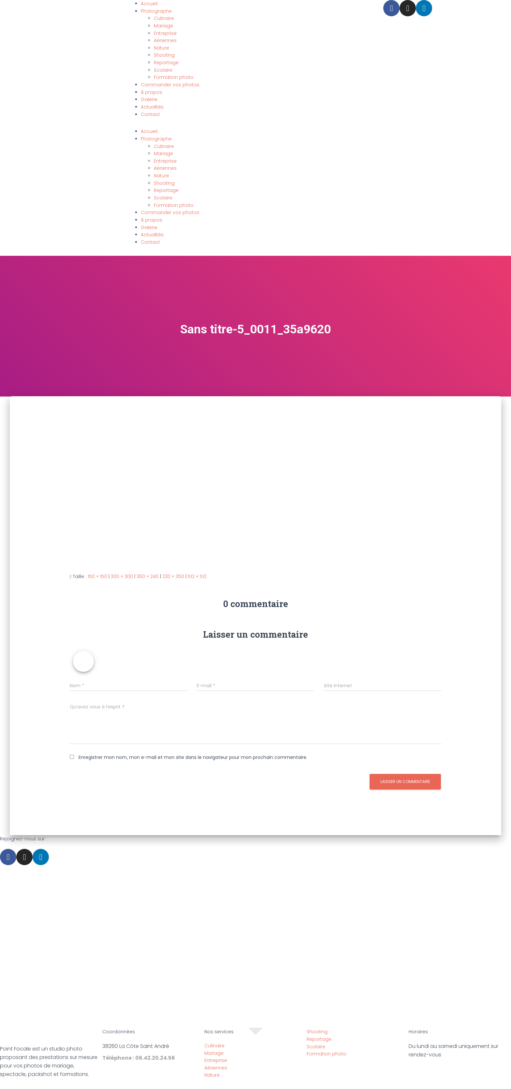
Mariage (163, 25)
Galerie (149, 99)
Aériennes (165, 40)
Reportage (166, 62)
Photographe (156, 11)
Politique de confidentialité (282, 1085)
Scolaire (163, 70)
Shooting (164, 55)
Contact (150, 114)
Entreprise (165, 33)
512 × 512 (197, 576)
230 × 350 (173, 576)
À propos (151, 92)
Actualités (152, 107)
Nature (161, 48)
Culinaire (164, 18)
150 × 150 (97, 576)
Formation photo (174, 77)
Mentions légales (224, 1085)
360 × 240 (148, 576)
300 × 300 (122, 576)
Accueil (149, 3)
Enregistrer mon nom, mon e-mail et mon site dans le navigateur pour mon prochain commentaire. (193, 757)
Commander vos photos (170, 84)
